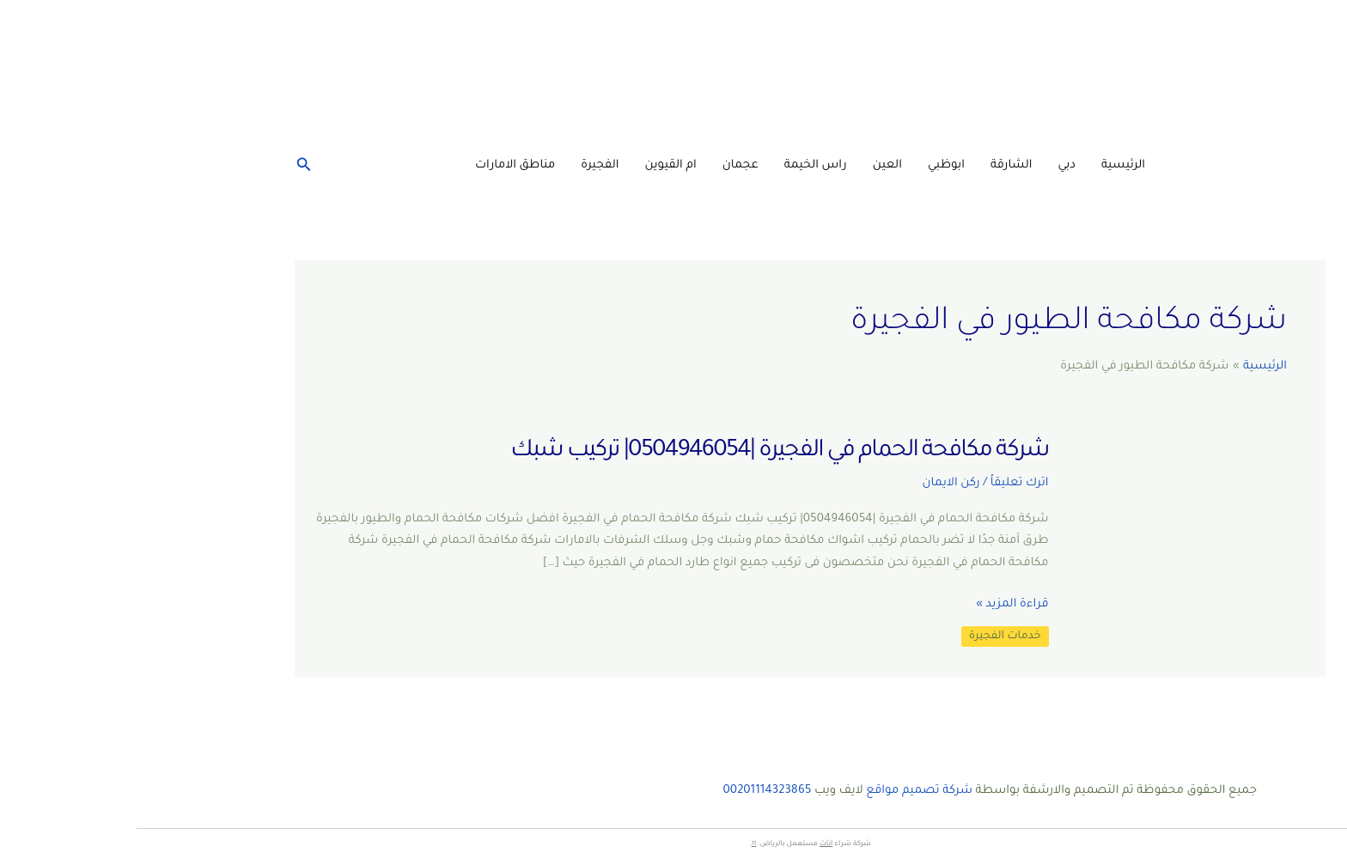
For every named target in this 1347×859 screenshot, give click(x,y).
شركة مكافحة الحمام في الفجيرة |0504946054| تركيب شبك (642, 452)
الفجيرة (463, 165)
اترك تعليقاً (883, 483)
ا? (617, 844)
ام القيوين (534, 165)
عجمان (604, 165)
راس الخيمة (679, 165)
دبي (930, 165)
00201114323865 (631, 790)
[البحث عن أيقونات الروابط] (166, 166)
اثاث (689, 844)
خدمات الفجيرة (868, 637)
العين (750, 165)
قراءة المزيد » (875, 605)
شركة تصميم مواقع (782, 790)
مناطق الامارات (378, 165)
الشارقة (875, 165)
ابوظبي (809, 165)
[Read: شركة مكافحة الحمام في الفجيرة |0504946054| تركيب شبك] (1060, 547)
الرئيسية (987, 165)
